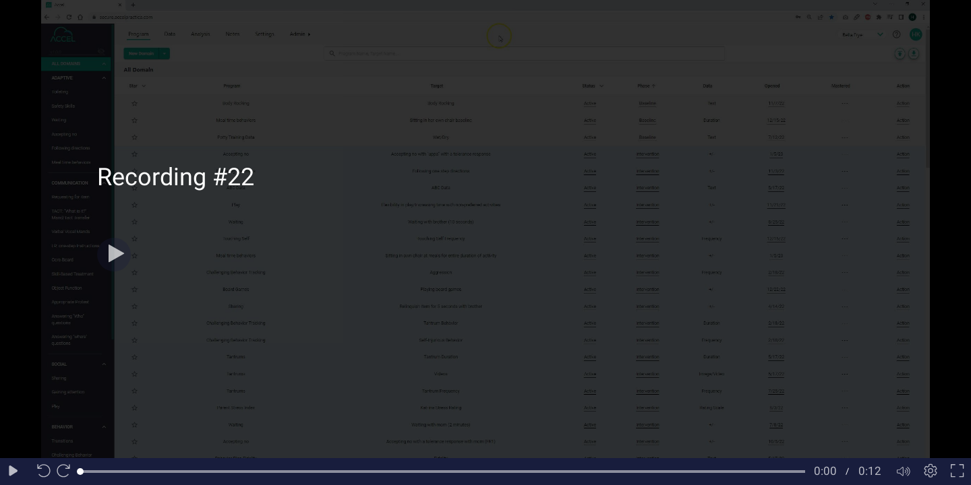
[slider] (442, 471)
